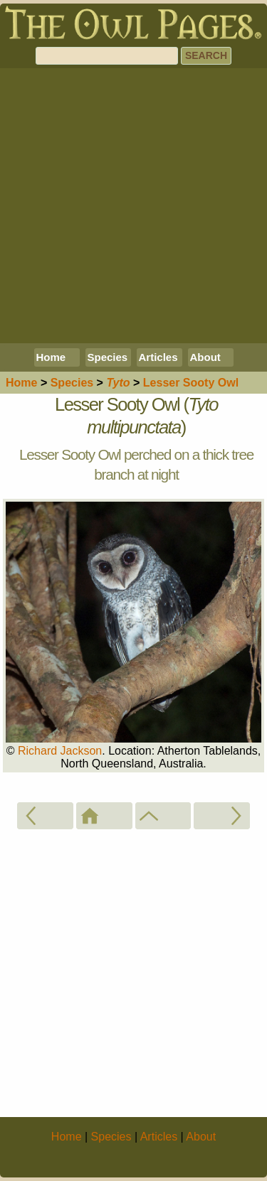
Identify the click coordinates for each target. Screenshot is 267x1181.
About (205, 357)
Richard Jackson (60, 751)
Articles (158, 357)
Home (51, 357)
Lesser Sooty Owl (191, 383)
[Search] (107, 56)
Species (108, 357)
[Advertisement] (133, 205)
